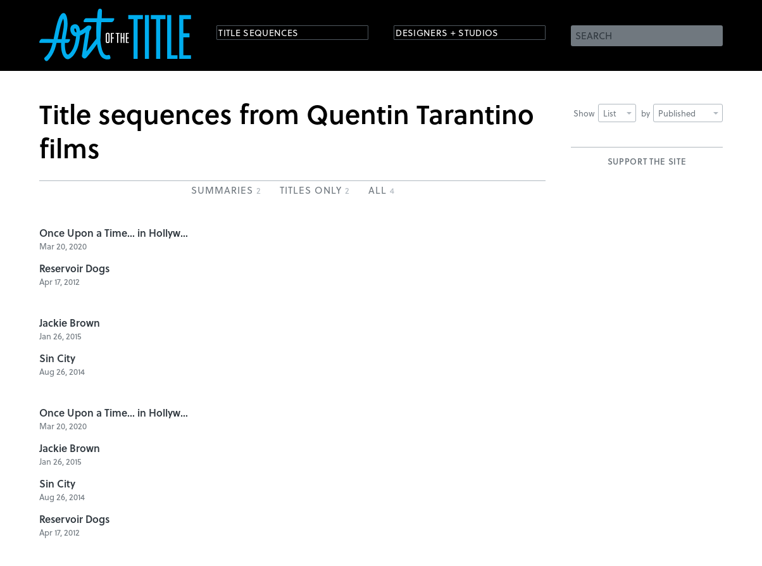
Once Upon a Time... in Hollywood (115, 232)
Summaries (226, 190)
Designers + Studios (461, 34)
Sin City (57, 358)
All (381, 190)
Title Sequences (270, 34)
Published (688, 113)
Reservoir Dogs (74, 268)
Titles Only (314, 190)
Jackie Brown (69, 322)
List (617, 113)
